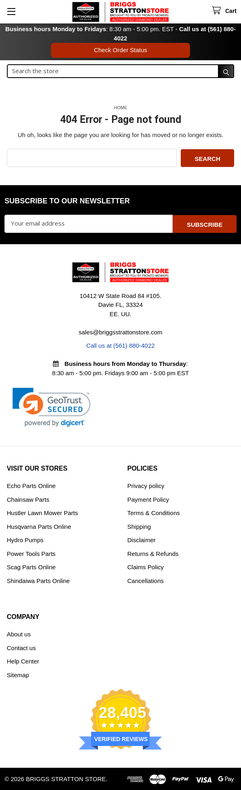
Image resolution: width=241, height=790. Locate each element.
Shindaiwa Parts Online (38, 580)
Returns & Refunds (153, 552)
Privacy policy (146, 485)
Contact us (21, 647)
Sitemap (18, 674)
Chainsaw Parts (28, 498)
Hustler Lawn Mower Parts (42, 512)
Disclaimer (141, 539)
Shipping (139, 525)
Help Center (23, 660)
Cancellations (145, 580)
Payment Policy (148, 498)
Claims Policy (145, 566)
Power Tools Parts (31, 552)
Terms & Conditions (153, 512)
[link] (51, 406)
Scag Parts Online (31, 566)
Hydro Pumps (25, 539)
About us (19, 633)
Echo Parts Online (31, 485)
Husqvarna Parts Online (39, 525)
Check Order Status (120, 49)
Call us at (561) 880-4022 (120, 345)
